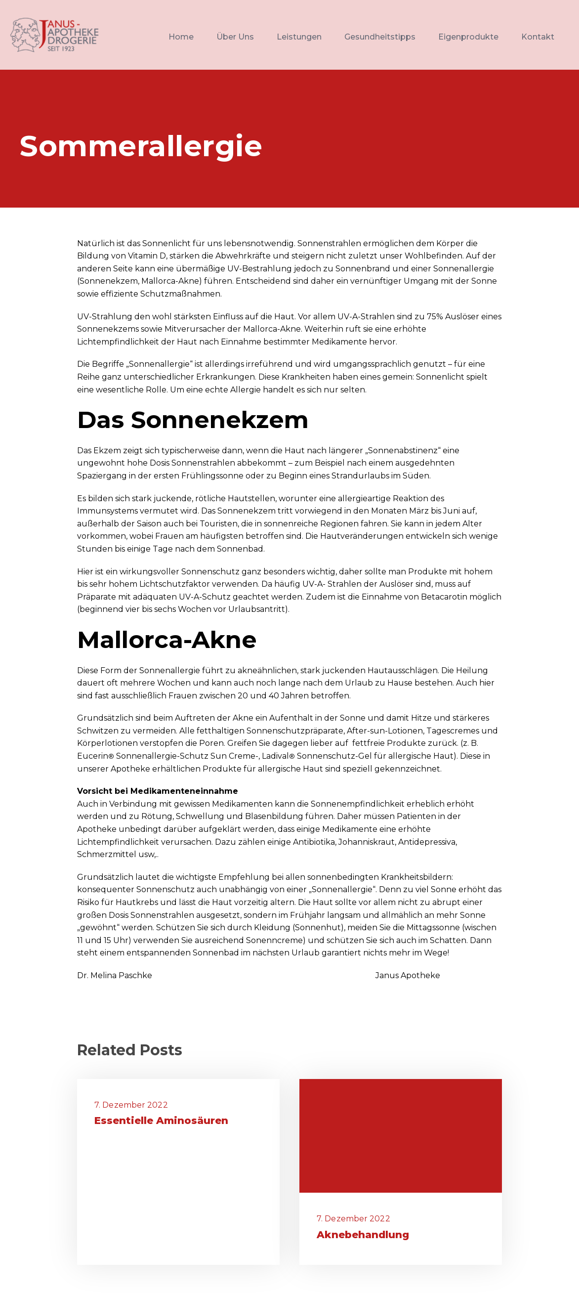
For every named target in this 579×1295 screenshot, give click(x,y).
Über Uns (235, 37)
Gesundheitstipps (379, 37)
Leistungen (299, 37)
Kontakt (537, 37)
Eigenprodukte (468, 37)
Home (181, 37)
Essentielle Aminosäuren (161, 1120)
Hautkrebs (137, 902)
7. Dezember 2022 (131, 1105)
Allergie (245, 389)
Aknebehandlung (363, 1235)
